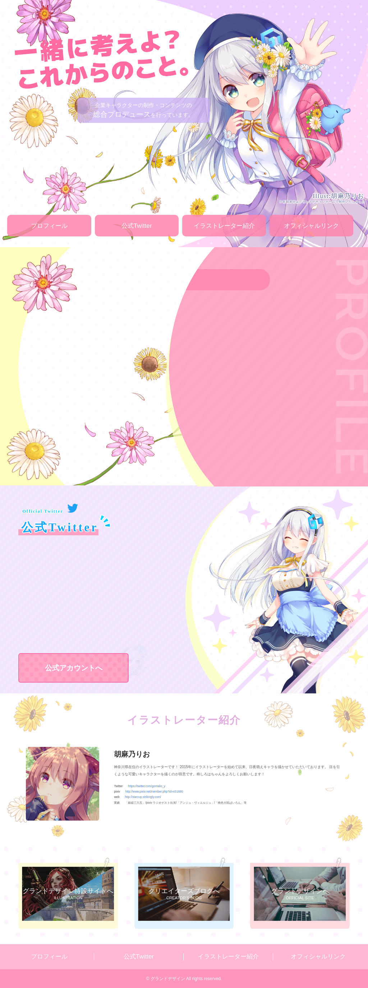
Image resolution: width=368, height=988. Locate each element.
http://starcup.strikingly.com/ (143, 797)
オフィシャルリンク (311, 225)
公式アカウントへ (87, 667)
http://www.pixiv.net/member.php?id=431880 (154, 791)
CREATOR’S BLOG (184, 893)
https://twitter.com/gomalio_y (146, 786)
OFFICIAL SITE (299, 893)
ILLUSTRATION (68, 893)
